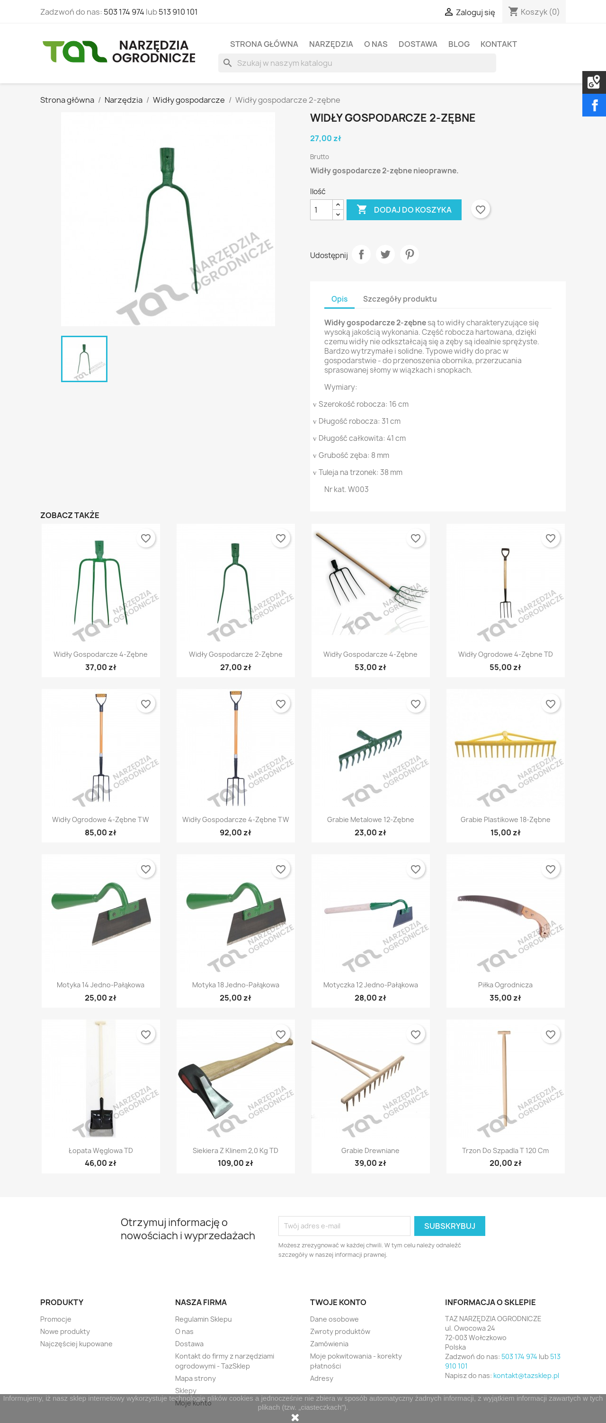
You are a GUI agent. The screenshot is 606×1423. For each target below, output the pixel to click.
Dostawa (418, 44)
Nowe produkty (65, 1331)
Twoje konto (338, 1302)
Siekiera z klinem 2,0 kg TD (235, 1150)
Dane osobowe (334, 1319)
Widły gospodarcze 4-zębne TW (235, 819)
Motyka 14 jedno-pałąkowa (100, 984)
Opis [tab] (339, 299)
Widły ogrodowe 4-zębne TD (505, 654)
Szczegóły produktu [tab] (400, 299)
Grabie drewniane (370, 1150)
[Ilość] (321, 209)
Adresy (321, 1378)
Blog (459, 44)
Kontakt (499, 44)
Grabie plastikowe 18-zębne (506, 819)
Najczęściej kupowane (76, 1343)
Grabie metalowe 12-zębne (370, 819)
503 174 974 (124, 12)
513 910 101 (178, 12)
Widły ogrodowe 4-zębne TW (100, 819)
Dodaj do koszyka (404, 210)
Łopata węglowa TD (101, 1150)
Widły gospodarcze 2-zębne (236, 654)
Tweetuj (385, 254)
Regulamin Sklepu (203, 1319)
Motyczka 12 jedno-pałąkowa (370, 984)
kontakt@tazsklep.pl (526, 1375)
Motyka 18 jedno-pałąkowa (235, 984)
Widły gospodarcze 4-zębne (100, 654)
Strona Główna (264, 44)
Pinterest (409, 254)
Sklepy (185, 1390)
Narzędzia (331, 44)
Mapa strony (195, 1378)
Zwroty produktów (340, 1331)
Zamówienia (329, 1343)
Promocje (55, 1319)
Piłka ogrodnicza (505, 984)
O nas (376, 44)
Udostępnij (361, 254)
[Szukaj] (357, 63)
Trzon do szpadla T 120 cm (505, 1150)
